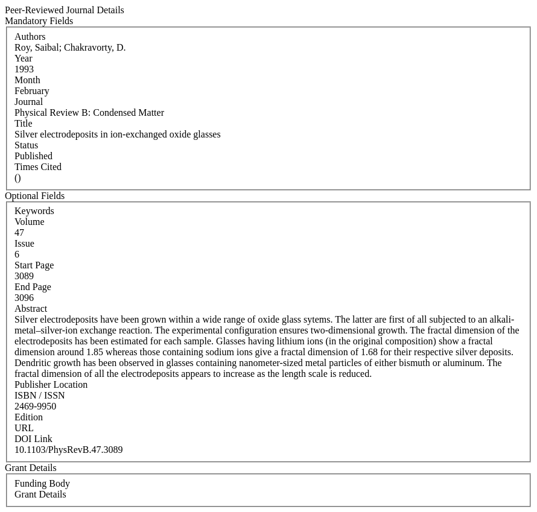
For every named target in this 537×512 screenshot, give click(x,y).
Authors (30, 36)
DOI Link (33, 439)
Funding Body (42, 483)
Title (23, 123)
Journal (28, 101)
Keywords (34, 211)
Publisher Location (50, 384)
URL (24, 428)
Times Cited (38, 167)
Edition (28, 417)
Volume (29, 221)
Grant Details (40, 494)
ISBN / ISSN (39, 395)
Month (27, 80)
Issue (24, 243)
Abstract (30, 308)
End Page (32, 287)
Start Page (34, 265)
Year (23, 58)
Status (26, 145)
